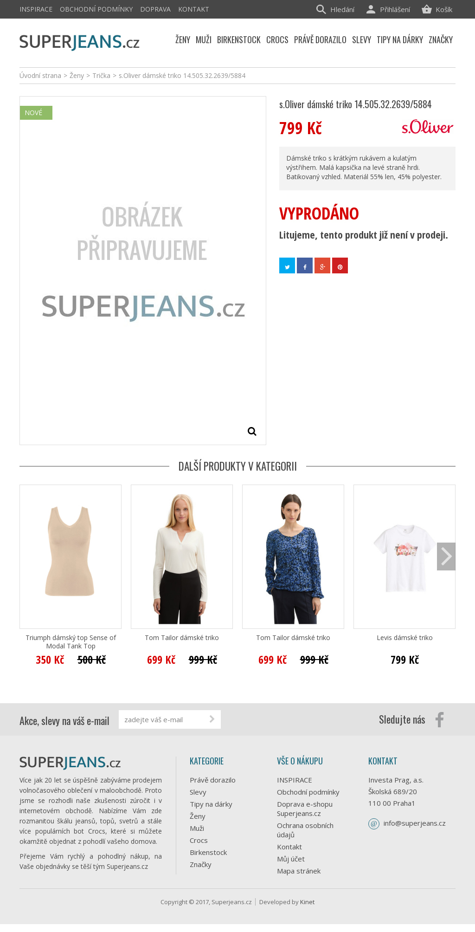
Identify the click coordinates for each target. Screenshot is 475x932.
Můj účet (291, 858)
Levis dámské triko (405, 638)
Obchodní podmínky (96, 9)
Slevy (198, 791)
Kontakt (193, 9)
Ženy (197, 816)
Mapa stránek (299, 870)
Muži (197, 828)
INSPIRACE (35, 9)
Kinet (307, 910)
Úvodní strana (40, 75)
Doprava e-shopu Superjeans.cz (305, 808)
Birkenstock (208, 852)
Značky (201, 864)
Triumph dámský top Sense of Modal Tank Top (71, 642)
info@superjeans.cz (415, 823)
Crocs (199, 840)
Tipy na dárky (211, 804)
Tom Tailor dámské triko (182, 638)
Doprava (155, 9)
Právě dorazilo (213, 779)
